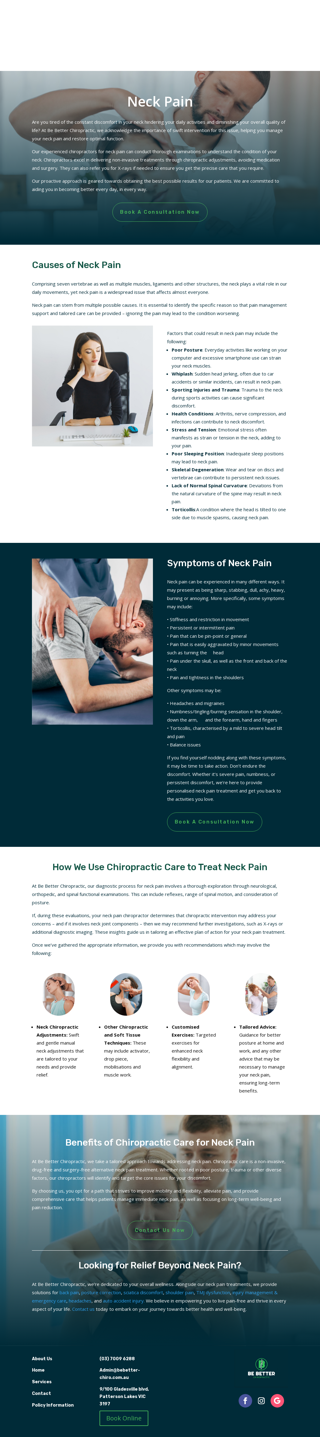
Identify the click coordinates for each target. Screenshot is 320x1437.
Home (38, 1370)
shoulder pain (180, 1292)
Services (42, 1381)
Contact (41, 1393)
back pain (69, 1292)
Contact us (83, 1309)
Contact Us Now (160, 1230)
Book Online (124, 1418)
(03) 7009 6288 (117, 1358)
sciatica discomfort (143, 1292)
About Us (42, 1358)
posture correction (101, 1292)
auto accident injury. (124, 1301)
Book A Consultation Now (160, 212)
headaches (80, 1301)
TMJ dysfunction (213, 1292)
